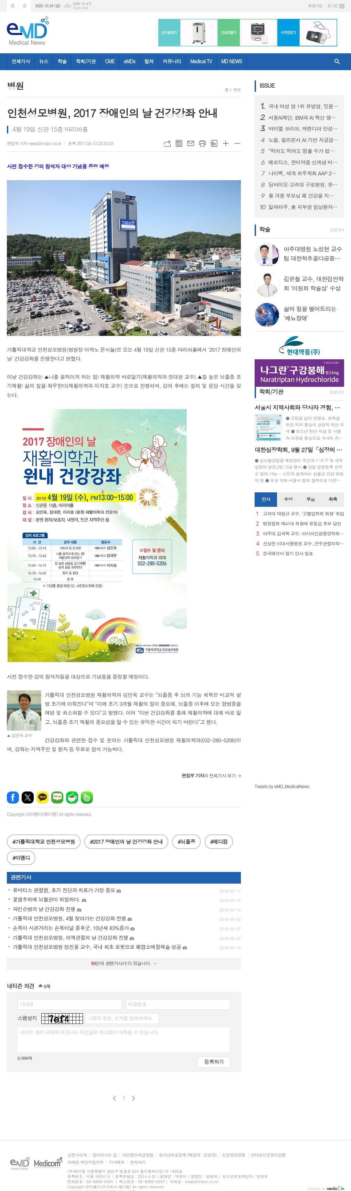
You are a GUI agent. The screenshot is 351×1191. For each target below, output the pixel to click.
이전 (114, 1098)
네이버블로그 (57, 797)
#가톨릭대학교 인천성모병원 (43, 841)
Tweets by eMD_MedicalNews (282, 786)
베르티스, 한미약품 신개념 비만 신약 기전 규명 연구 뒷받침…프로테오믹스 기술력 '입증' (303, 162)
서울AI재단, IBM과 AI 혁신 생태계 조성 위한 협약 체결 (303, 117)
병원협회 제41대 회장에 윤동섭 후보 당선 (302, 524)
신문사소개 (77, 1155)
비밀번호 (137, 1004)
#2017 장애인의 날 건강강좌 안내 (126, 841)
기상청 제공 (80, 8)
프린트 (202, 143)
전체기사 (21, 61)
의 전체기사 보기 (209, 775)
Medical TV (201, 61)
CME (110, 61)
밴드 (87, 797)
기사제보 (117, 1162)
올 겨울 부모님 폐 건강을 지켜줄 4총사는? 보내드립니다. (303, 195)
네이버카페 (72, 797)
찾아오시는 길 (104, 1155)
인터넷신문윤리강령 (268, 1155)
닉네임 (26, 1004)
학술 (61, 61)
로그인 (332, 5)
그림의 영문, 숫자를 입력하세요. (120, 1018)
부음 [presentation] (310, 499)
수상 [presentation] (288, 499)
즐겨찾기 (25, 6)
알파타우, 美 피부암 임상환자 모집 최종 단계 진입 (303, 207)
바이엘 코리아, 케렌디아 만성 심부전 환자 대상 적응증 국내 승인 (303, 128)
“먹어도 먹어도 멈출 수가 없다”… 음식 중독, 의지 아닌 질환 (303, 150)
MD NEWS (231, 61)
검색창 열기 (337, 61)
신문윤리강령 (233, 1155)
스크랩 (214, 143)
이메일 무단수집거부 (85, 1162)
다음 (133, 1098)
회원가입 (315, 5)
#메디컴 (219, 841)
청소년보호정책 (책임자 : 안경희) (187, 1155)
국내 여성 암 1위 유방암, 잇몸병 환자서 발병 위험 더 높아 (303, 106)
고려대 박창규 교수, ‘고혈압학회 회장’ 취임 (303, 514)
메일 (190, 143)
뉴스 (43, 61)
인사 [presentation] (266, 499)
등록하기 (214, 1061)
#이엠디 (21, 857)
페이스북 (13, 797)
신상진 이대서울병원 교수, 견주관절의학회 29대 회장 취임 (303, 544)
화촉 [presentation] (333, 499)
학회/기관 (86, 61)
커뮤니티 (172, 61)
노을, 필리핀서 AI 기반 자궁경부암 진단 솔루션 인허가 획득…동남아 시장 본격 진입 (303, 139)
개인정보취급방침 (137, 1155)
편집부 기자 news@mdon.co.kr (34, 143)
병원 (237, 89)
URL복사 (167, 143)
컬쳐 (149, 61)
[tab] (266, 499)
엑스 (28, 797)
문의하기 (138, 1162)
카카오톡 (42, 797)
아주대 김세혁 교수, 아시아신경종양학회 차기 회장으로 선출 (303, 534)
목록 (179, 143)
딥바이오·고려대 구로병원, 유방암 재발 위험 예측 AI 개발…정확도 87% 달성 (303, 184)
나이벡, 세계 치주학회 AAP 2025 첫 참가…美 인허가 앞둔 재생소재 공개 (303, 173)
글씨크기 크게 (225, 143)
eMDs (129, 61)
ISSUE (267, 85)
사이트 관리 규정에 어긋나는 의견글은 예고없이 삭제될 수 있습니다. (89, 1032)
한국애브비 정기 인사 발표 (288, 554)
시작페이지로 (13, 6)
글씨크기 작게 (237, 143)
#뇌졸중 (186, 841)
